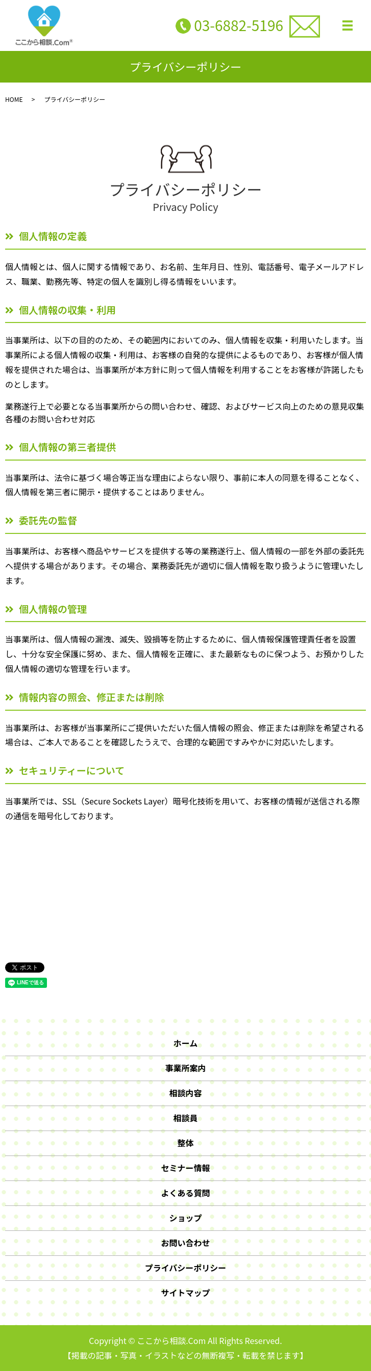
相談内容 (185, 1093)
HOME (13, 99)
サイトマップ (185, 1292)
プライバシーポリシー (186, 1267)
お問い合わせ (185, 1242)
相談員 (185, 1118)
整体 (185, 1143)
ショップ (185, 1218)
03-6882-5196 (238, 25)
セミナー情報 (185, 1168)
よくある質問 (185, 1193)
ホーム (186, 1043)
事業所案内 (185, 1068)
